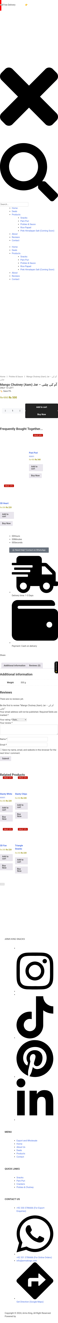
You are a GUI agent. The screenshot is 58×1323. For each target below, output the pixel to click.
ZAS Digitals (22, 1315)
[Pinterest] (35, 1076)
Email (3, 744)
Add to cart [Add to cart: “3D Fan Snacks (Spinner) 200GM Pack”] (5, 856)
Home (15, 208)
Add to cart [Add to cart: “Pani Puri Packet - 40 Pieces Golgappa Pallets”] (34, 466)
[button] (29, 549)
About (15, 234)
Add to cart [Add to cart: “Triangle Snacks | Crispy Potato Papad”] (20, 859)
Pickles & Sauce (28, 224)
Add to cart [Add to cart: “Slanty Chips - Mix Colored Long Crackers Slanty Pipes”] (20, 805)
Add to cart (41, 406)
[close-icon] (29, 138)
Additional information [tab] (14, 664)
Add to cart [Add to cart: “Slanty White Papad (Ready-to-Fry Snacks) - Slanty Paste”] (5, 807)
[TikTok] (35, 1037)
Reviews (16, 237)
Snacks (23, 218)
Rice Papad (25, 227)
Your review (6, 722)
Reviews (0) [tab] (34, 664)
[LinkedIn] (35, 1119)
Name (3, 738)
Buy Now (41, 413)
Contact (15, 240)
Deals (14, 211)
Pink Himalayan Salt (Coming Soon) (37, 230)
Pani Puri (24, 221)
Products (16, 214)
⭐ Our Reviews (56, 667)
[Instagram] (35, 990)
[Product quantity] (13, 409)
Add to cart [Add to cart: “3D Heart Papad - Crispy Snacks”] (5, 514)
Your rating (6, 718)
